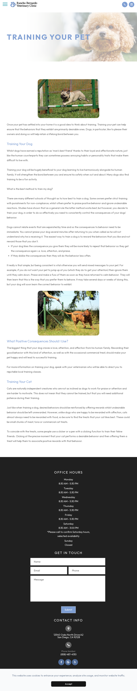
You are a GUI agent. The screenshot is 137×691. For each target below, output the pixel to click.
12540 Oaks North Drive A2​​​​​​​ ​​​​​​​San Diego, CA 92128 (68, 636)
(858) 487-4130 (68, 654)
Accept (68, 684)
